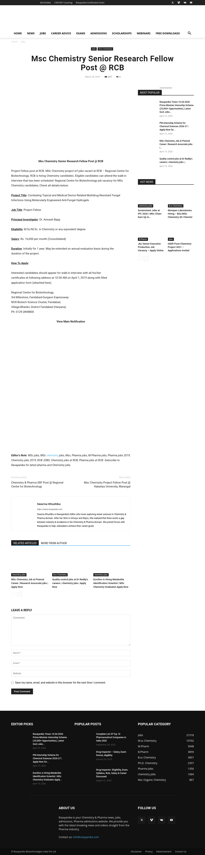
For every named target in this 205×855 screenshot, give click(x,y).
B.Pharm (143, 239)
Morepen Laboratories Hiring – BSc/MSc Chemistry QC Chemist (180, 213)
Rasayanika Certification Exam (90, 2)
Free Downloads (168, 33)
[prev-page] (13, 594)
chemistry (52, 455)
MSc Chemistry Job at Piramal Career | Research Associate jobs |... (176, 144)
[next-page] (19, 594)
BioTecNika (45, 2)
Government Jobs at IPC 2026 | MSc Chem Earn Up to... (149, 213)
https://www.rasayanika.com (49, 509)
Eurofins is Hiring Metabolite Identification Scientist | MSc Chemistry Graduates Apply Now (110, 583)
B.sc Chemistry (60, 574)
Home (18, 33)
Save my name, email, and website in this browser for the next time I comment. (60, 682)
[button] (189, 33)
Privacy (149, 851)
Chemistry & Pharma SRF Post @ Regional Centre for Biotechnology (37, 484)
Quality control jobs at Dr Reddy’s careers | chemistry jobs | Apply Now (70, 583)
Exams (80, 33)
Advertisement (163, 851)
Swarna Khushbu (49, 504)
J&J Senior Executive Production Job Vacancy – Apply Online (150, 247)
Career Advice (61, 33)
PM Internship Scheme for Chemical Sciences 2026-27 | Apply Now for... (174, 126)
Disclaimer (136, 851)
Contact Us (180, 851)
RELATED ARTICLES (25, 543)
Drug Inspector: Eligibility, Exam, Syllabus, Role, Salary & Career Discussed (112, 773)
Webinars (143, 33)
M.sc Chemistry (105, 49)
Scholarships (122, 33)
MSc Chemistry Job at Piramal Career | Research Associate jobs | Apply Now (29, 583)
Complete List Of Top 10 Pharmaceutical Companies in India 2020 (111, 737)
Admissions (98, 33)
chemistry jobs (18, 574)
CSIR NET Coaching (63, 2)
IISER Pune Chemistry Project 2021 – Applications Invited (179, 247)
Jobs (43, 33)
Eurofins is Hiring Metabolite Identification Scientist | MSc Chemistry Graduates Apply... (47, 776)
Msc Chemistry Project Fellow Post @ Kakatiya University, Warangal (107, 484)
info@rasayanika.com (86, 837)
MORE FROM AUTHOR (54, 543)
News (30, 33)
